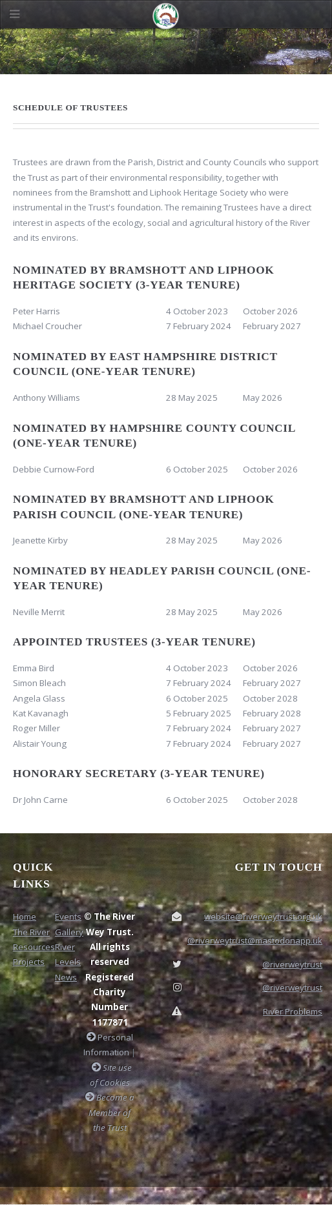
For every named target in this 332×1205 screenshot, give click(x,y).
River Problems (292, 1011)
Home (24, 916)
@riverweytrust (292, 964)
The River (31, 932)
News (66, 977)
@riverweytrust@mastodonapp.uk (254, 940)
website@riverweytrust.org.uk (263, 916)
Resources (34, 947)
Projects (29, 961)
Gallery (69, 932)
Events (68, 916)
